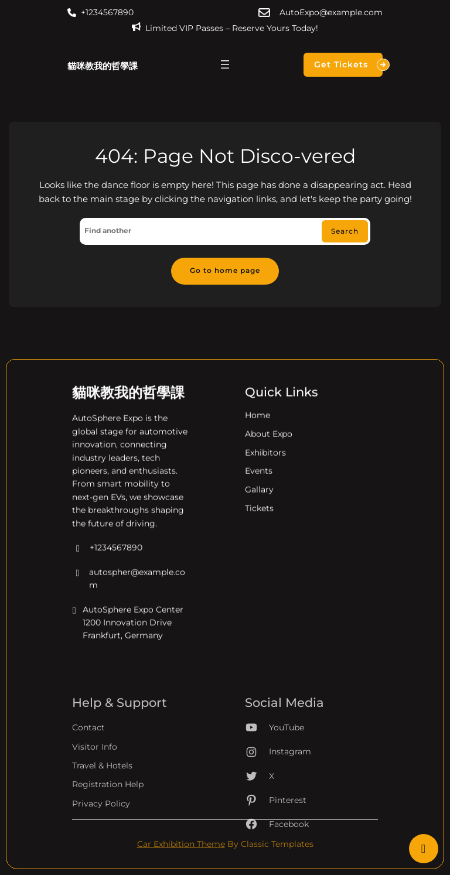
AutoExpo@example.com (331, 12)
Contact (88, 766)
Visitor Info (94, 785)
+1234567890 (107, 12)
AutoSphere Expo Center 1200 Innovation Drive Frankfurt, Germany (127, 633)
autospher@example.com (128, 589)
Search (345, 231)
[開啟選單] (225, 64)
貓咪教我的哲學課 (102, 65)
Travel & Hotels (102, 804)
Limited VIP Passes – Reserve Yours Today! (231, 28)
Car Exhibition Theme (181, 844)
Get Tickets (348, 65)
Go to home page (225, 270)
